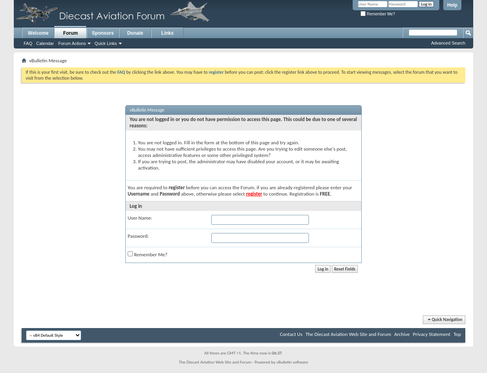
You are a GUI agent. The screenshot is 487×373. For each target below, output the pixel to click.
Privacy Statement (431, 334)
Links (167, 33)
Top (457, 334)
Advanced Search (448, 43)
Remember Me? (378, 14)
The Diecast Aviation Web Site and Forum (348, 334)
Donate (135, 33)
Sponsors (102, 33)
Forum (70, 33)
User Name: (140, 218)
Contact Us (291, 334)
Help (452, 5)
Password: (138, 236)
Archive (401, 334)
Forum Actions (72, 43)
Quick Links (106, 43)
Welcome (38, 33)
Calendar (45, 43)
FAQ (28, 43)
